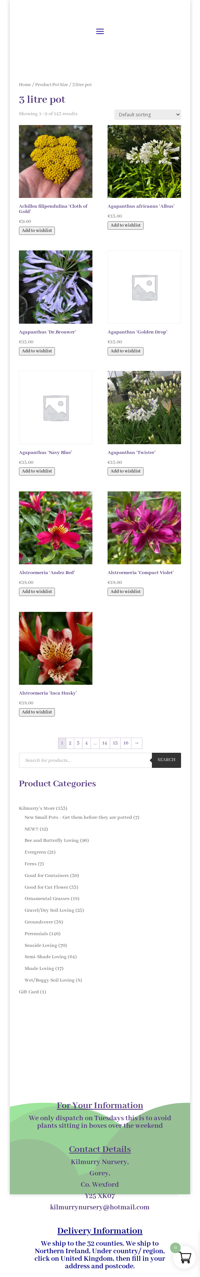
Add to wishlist (37, 231)
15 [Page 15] (115, 743)
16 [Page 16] (125, 743)
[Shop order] (147, 115)
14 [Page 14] (104, 743)
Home (25, 85)
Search (166, 760)
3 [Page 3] (78, 743)
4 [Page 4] (86, 743)
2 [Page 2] (70, 743)
